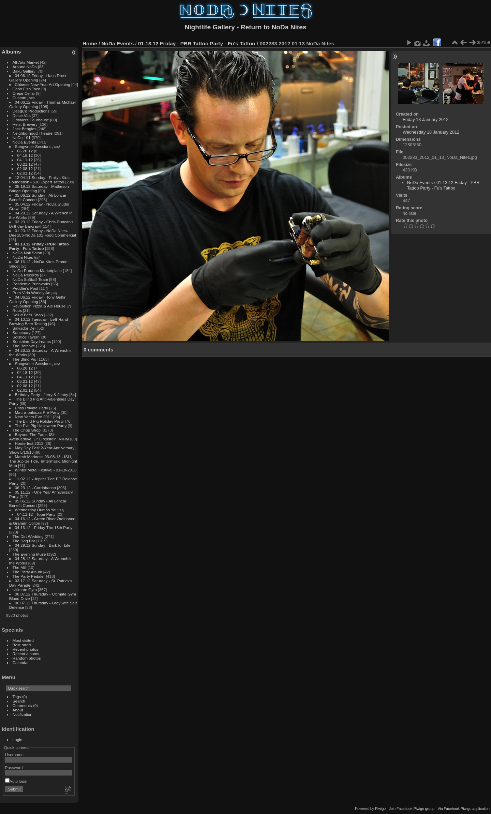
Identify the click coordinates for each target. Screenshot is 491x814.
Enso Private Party (31, 408)
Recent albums (26, 653)
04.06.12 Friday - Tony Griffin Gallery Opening (37, 299)
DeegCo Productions (31, 111)
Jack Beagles (24, 128)
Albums (11, 52)
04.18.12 (25, 155)
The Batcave (24, 346)
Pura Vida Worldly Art (31, 292)
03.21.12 (25, 164)
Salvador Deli (24, 328)
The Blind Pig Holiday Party (39, 421)
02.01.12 (25, 173)
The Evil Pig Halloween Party (41, 425)
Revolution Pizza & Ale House (39, 306)
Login (18, 739)
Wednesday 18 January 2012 (431, 132)
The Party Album (27, 572)
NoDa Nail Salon (27, 253)
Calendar (21, 662)
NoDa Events (24, 142)
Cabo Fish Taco (27, 89)
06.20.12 (25, 151)
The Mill (20, 567)
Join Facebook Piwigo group (411, 809)
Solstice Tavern (26, 337)
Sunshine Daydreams (32, 341)
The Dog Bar (24, 541)
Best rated (22, 645)
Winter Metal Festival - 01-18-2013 (45, 470)
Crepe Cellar (24, 93)
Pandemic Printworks (31, 284)
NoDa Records (26, 275)
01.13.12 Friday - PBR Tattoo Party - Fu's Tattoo (39, 246)
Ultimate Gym (25, 589)
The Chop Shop (27, 430)
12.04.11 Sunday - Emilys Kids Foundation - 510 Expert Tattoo (39, 179)
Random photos (27, 658)
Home (90, 43)
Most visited (23, 640)
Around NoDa (25, 66)
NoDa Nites (23, 257)
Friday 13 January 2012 (425, 119)
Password (14, 767)
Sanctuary (22, 332)
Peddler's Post (26, 288)
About (18, 710)
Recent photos (26, 649)
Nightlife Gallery (209, 27)
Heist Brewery (25, 124)
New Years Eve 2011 (33, 416)
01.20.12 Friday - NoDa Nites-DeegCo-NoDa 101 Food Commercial (42, 232)
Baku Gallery (24, 71)
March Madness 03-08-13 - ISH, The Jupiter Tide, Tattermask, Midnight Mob (43, 461)
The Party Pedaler (29, 576)
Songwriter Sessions (33, 146)
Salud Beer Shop (28, 315)
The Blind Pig (24, 359)
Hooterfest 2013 (29, 443)
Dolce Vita (22, 115)
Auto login (16, 781)
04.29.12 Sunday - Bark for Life (43, 545)
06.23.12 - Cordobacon (35, 487)
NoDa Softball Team (30, 279)
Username (14, 754)
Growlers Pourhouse (31, 120)
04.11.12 (25, 159)
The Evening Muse (29, 554)
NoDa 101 (22, 137)
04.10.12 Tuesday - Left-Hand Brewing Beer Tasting (38, 321)
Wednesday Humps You (36, 510)
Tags (17, 696)
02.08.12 (25, 168)
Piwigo (380, 809)
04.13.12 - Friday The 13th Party (44, 527)
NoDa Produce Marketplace (37, 270)
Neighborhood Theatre (33, 133)
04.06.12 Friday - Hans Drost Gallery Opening (37, 77)
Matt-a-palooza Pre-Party (37, 412)
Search (19, 701)
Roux (17, 310)
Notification (22, 714)
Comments (22, 705)
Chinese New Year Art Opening (42, 84)
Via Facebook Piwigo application (463, 809)
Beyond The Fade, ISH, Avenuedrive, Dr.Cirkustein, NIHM (39, 436)
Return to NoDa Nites (274, 27)
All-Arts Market (26, 62)
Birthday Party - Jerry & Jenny (41, 394)
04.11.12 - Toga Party (36, 514)
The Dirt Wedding (28, 536)
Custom (20, 97)
